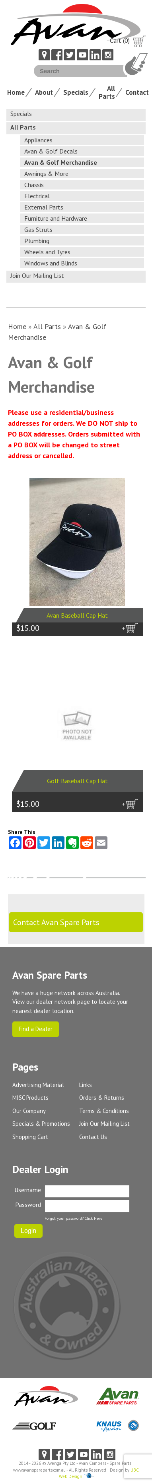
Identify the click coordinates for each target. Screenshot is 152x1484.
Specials (75, 92)
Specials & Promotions (41, 1123)
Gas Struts (38, 229)
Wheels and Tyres (47, 252)
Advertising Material (38, 1085)
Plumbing (36, 241)
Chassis (34, 185)
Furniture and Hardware (55, 218)
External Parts (43, 207)
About (44, 92)
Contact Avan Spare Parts (56, 922)
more (131, 643)
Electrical (37, 196)
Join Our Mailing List (37, 275)
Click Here (93, 1218)
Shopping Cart (30, 1137)
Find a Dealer (36, 1029)
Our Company (29, 1111)
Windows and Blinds (50, 263)
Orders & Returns (101, 1097)
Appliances (38, 140)
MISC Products (30, 1097)
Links (85, 1085)
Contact (137, 92)
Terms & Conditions (104, 1111)
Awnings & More (46, 174)
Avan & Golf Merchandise (60, 162)
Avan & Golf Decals (51, 151)
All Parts (107, 92)
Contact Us (93, 1137)
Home (16, 92)
